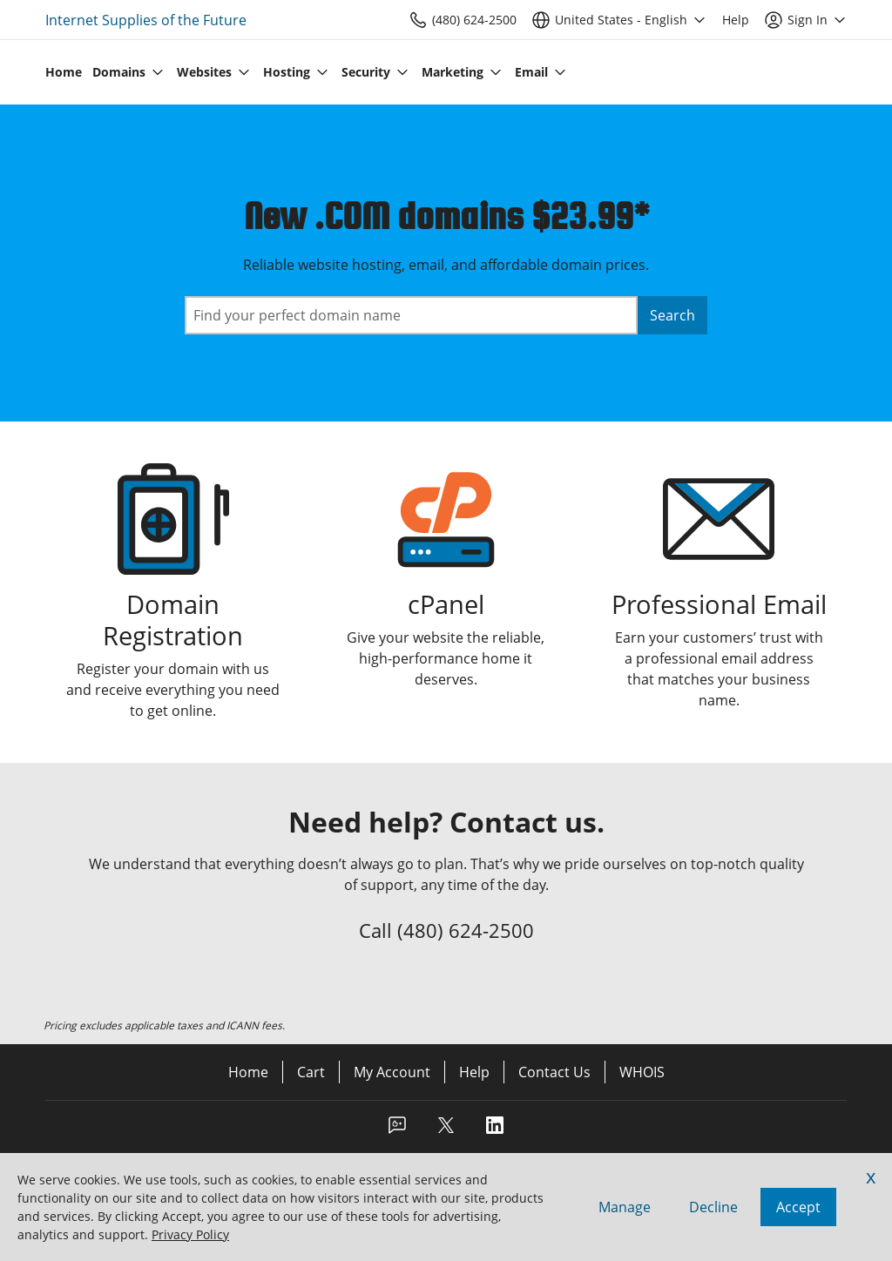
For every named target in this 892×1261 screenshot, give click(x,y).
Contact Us (554, 1072)
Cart (311, 1072)
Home (248, 1072)
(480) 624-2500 (465, 930)
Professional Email (719, 604)
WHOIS (642, 1072)
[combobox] (411, 315)
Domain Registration (173, 619)
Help (474, 1072)
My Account (392, 1072)
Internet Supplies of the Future (146, 20)
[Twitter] (446, 1130)
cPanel (446, 604)
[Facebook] (397, 1130)
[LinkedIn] (494, 1130)
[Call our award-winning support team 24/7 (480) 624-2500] (735, 19)
